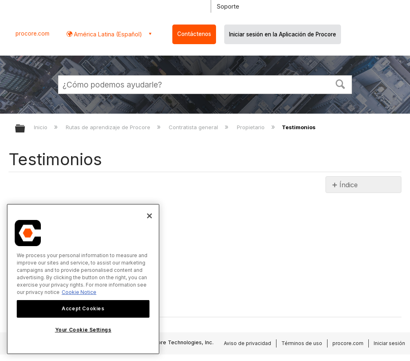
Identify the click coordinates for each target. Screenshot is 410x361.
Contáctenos (194, 34)
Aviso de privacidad (247, 343)
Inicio (41, 127)
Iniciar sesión (389, 343)
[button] (340, 83)
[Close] (149, 216)
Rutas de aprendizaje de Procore (109, 127)
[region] (83, 279)
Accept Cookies (83, 308)
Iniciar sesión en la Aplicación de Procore (282, 34)
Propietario (251, 127)
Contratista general (194, 127)
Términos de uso (301, 343)
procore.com (32, 33)
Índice (348, 185)
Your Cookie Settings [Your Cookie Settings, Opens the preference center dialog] (83, 330)
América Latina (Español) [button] (107, 34)
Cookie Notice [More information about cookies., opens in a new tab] (79, 292)
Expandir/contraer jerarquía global (25, 129)
